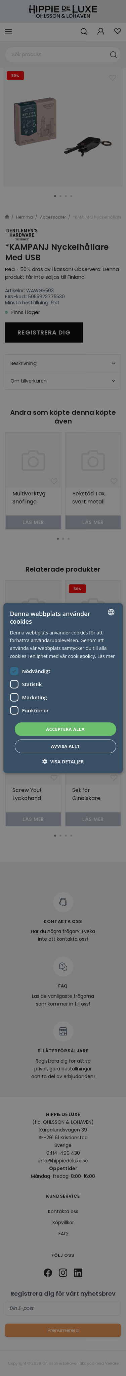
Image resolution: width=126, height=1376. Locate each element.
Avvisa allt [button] (65, 746)
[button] (63, 761)
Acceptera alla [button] (65, 729)
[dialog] (63, 688)
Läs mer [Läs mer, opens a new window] (106, 656)
